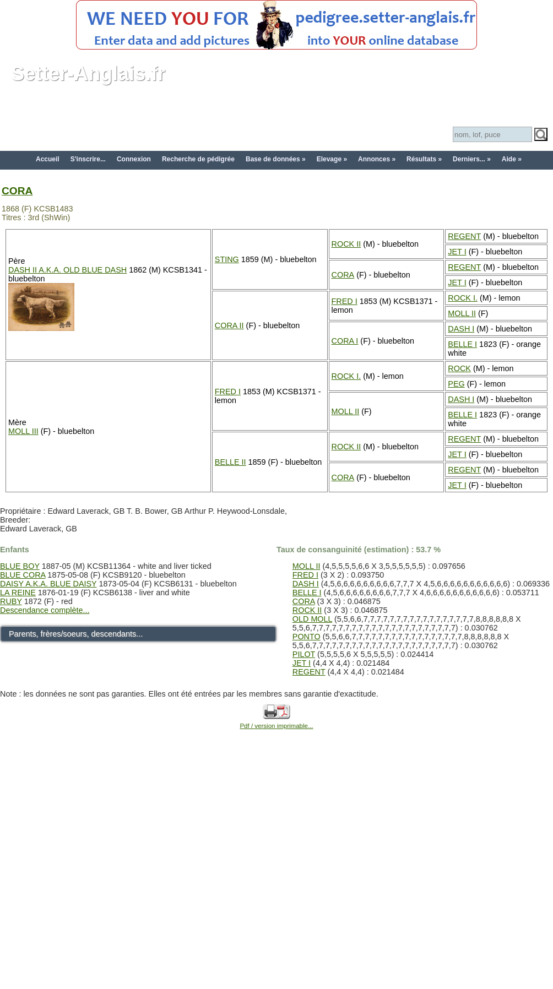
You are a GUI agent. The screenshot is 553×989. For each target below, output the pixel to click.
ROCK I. (463, 298)
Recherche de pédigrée (198, 159)
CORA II (229, 325)
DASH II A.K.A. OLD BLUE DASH (67, 269)
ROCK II (346, 244)
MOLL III (23, 431)
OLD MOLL (312, 619)
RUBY (11, 601)
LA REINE (18, 592)
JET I (457, 251)
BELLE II (230, 462)
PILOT (303, 654)
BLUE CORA (22, 574)
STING (227, 259)
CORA (17, 191)
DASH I (461, 328)
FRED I (344, 301)
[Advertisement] (110, 872)
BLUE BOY (20, 566)
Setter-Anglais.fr (88, 73)
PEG (456, 383)
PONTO (306, 636)
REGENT (464, 236)
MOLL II (462, 313)
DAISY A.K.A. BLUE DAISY (48, 583)
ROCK (459, 368)
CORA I (345, 340)
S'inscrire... (88, 159)
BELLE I (462, 344)
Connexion (134, 159)
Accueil (47, 159)
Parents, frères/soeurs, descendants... (76, 633)
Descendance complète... (44, 610)
